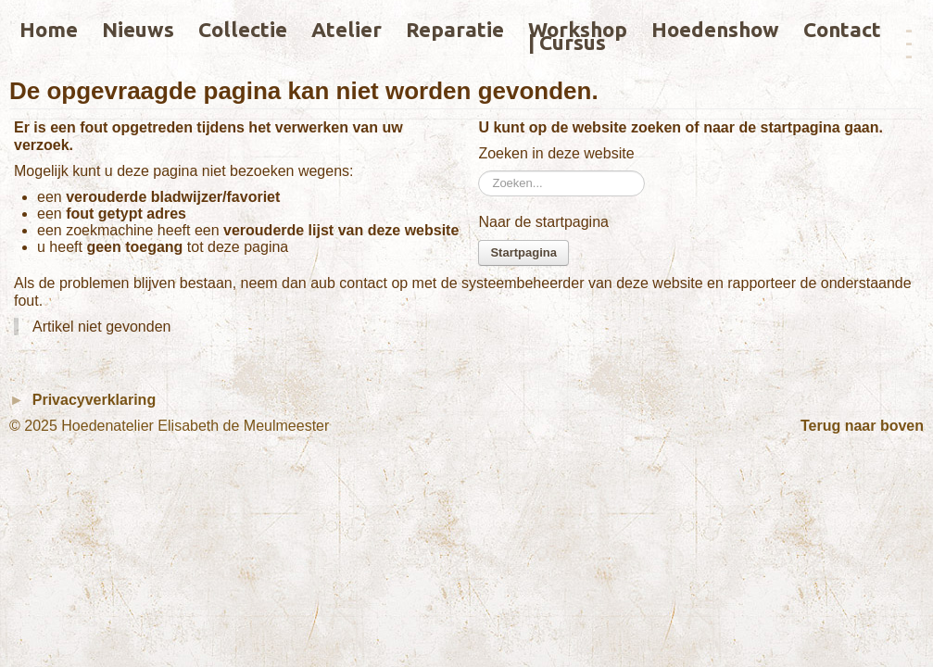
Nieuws (138, 29)
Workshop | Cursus (577, 36)
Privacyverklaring (94, 400)
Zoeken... (478, 170)
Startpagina (523, 252)
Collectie (242, 29)
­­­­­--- (909, 42)
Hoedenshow (715, 29)
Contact (842, 29)
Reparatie (455, 29)
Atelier (346, 29)
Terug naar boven (862, 426)
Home (48, 29)
